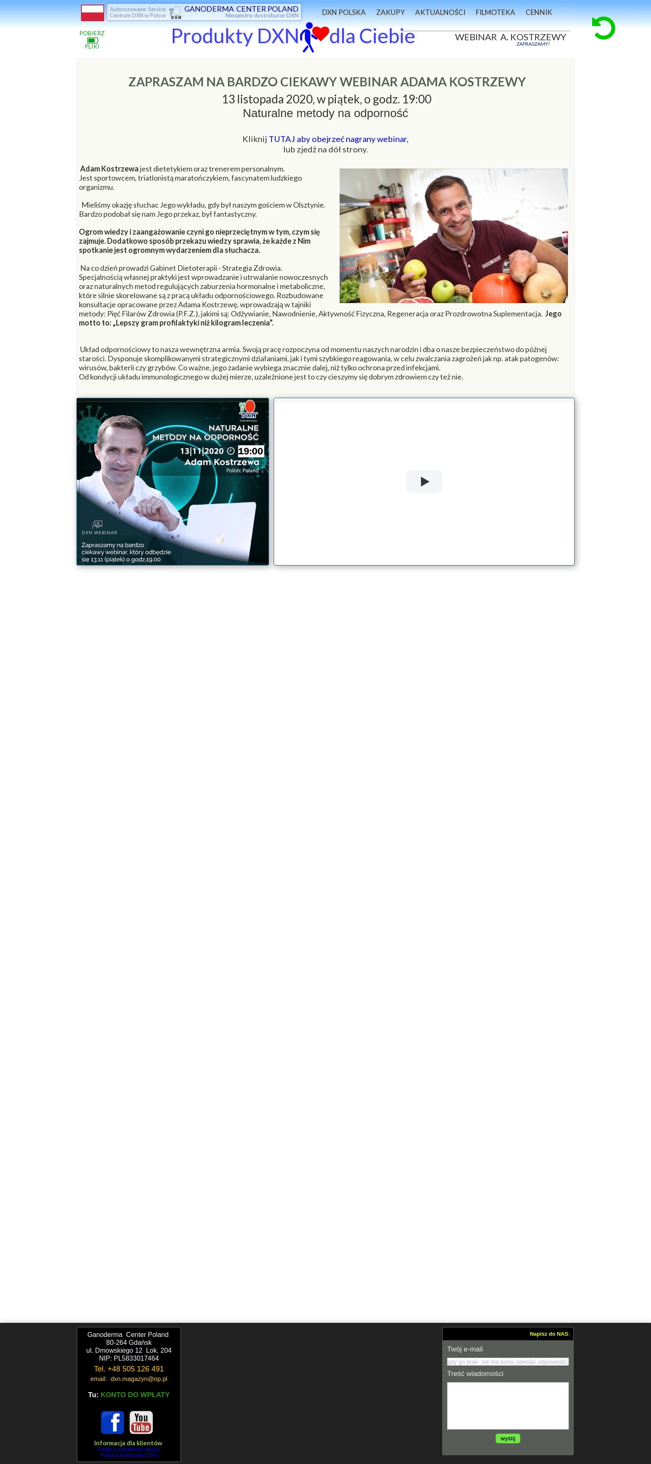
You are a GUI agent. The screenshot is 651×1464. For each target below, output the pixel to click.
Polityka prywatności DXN (128, 1455)
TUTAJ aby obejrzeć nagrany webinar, (339, 139)
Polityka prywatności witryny (129, 1449)
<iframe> (311, 1394)
